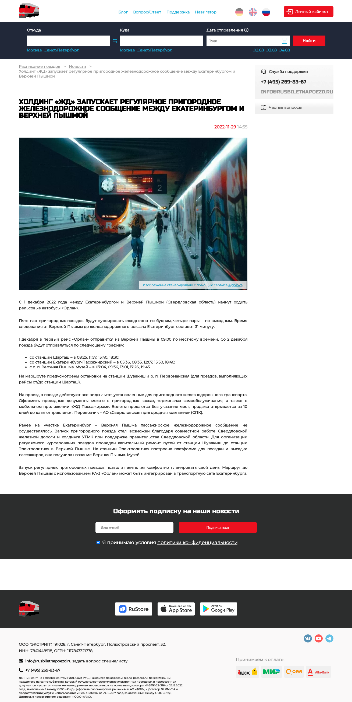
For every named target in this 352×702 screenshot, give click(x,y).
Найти (309, 41)
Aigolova (235, 285)
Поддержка (178, 12)
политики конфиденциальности (197, 543)
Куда (124, 30)
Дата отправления (227, 30)
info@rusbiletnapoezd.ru (48, 661)
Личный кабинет (311, 11)
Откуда (34, 30)
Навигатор (205, 12)
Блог (123, 12)
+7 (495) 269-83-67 (42, 670)
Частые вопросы (285, 107)
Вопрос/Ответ (147, 12)
